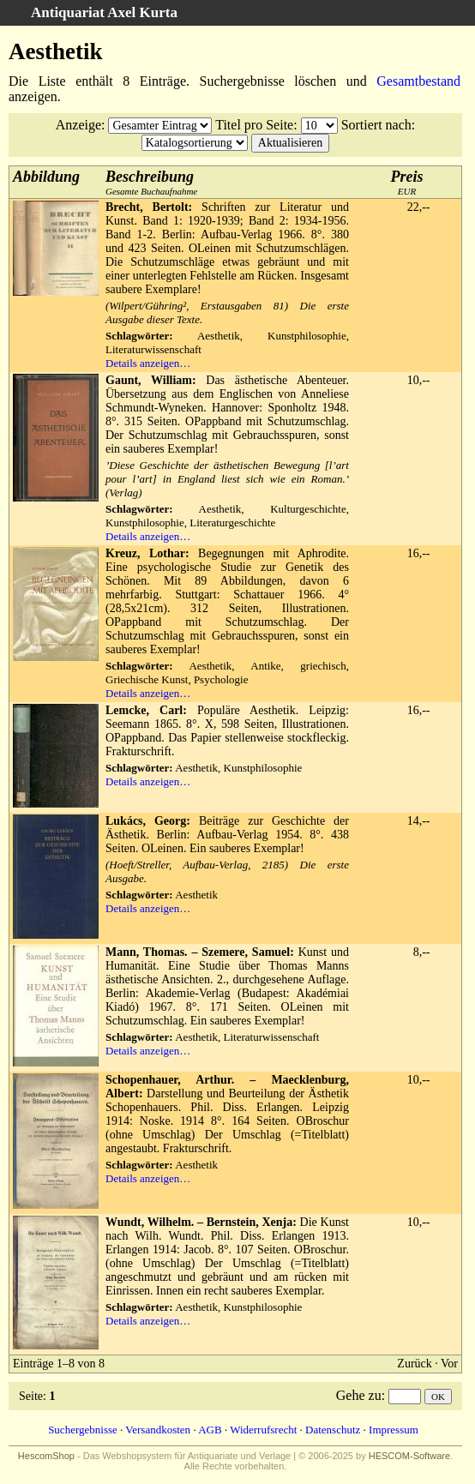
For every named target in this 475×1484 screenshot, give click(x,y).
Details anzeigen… (147, 363)
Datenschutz (332, 1429)
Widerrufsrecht (263, 1429)
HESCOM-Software (409, 1456)
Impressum (393, 1429)
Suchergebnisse (82, 1429)
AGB (209, 1429)
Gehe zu (359, 1395)
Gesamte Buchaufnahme (151, 182)
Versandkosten (157, 1429)
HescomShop (46, 1456)
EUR (407, 182)
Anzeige (78, 124)
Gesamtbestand (418, 81)
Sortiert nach (376, 124)
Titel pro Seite (254, 124)
